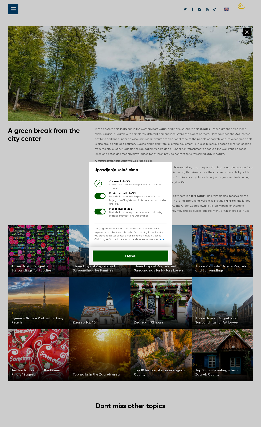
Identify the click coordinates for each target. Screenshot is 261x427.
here (161, 239)
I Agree (130, 255)
